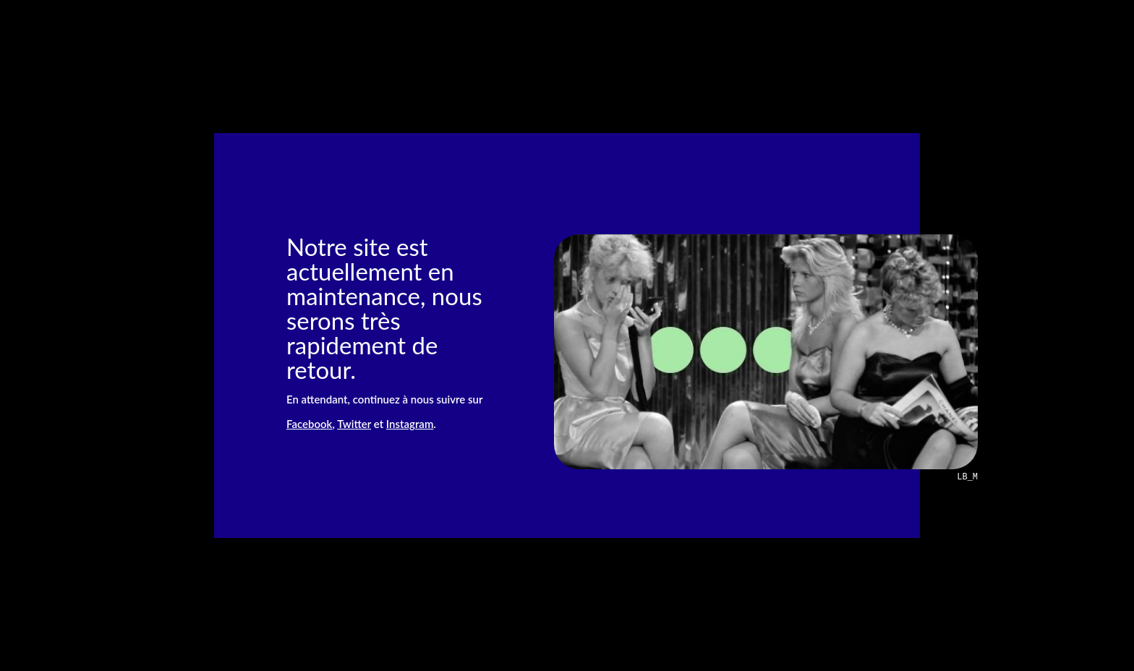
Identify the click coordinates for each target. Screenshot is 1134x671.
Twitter (354, 423)
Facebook (309, 423)
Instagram (409, 423)
